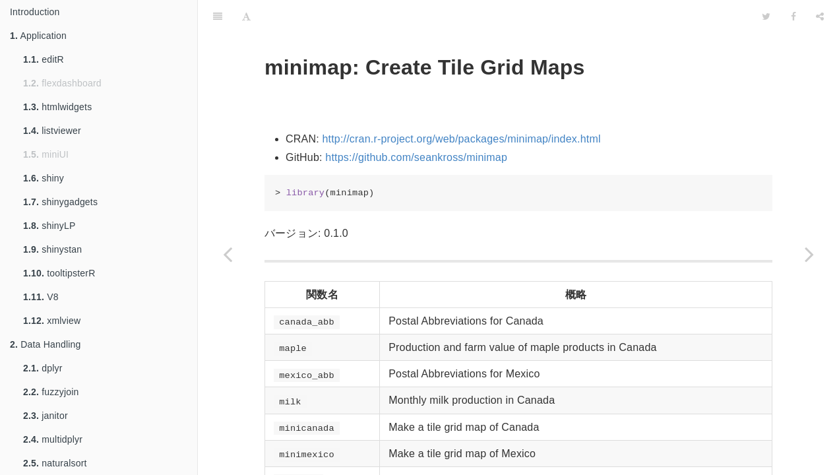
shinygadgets (60, 202)
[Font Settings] (246, 16)
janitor (45, 415)
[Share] (820, 16)
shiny (43, 178)
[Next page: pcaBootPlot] (809, 254)
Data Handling (45, 344)
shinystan (52, 249)
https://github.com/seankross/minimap (416, 157)
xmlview (51, 320)
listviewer (52, 130)
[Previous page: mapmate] (227, 254)
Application (38, 35)
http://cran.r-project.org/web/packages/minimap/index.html (461, 138)
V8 (41, 297)
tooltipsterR (59, 273)
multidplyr (52, 439)
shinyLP (49, 225)
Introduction (35, 12)
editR (43, 59)
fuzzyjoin (51, 392)
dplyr (43, 368)
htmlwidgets (57, 107)
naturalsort (55, 463)
